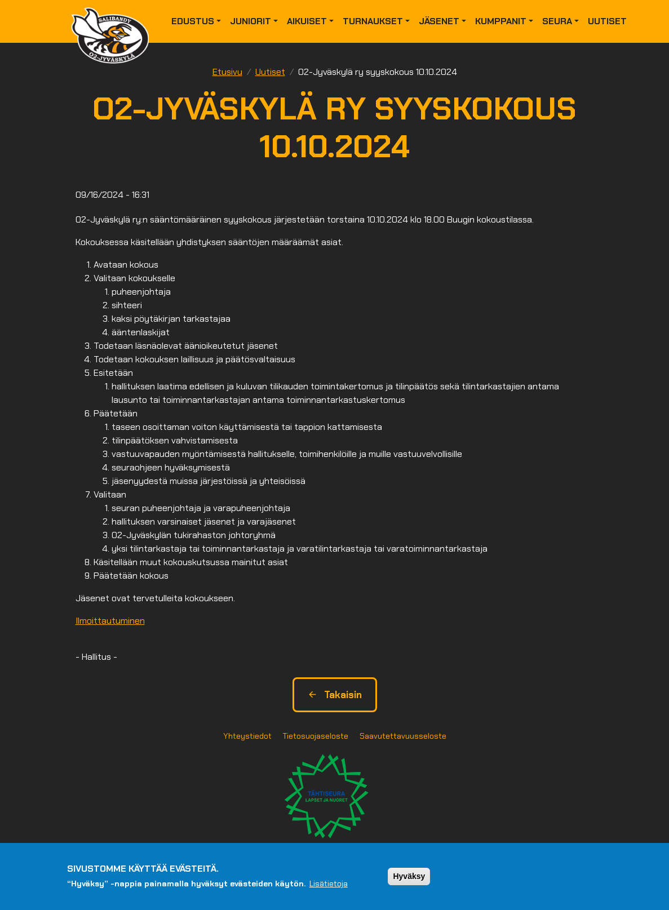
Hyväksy (409, 876)
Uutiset (607, 21)
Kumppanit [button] (500, 21)
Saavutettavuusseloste (403, 736)
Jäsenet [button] (439, 21)
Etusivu (227, 72)
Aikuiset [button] (307, 21)
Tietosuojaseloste (315, 736)
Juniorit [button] (250, 21)
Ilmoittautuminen (110, 621)
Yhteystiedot (247, 736)
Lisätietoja (328, 883)
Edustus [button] (192, 21)
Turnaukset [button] (373, 21)
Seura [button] (557, 21)
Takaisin (335, 695)
